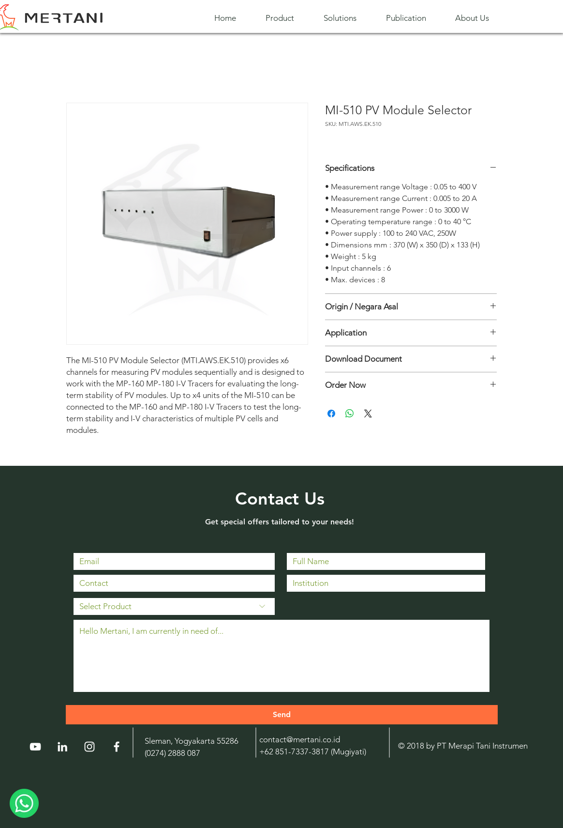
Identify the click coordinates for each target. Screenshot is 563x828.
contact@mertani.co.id (299, 739)
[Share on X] (368, 413)
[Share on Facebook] (331, 413)
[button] (287, 18)
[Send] (282, 714)
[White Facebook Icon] (116, 746)
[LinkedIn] (62, 746)
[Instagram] (89, 746)
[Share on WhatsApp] (350, 413)
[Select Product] (174, 606)
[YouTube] (35, 746)
